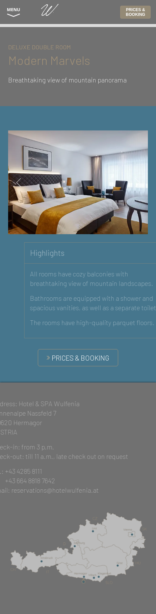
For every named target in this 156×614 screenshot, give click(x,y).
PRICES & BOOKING (135, 12)
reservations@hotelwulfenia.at (49, 490)
